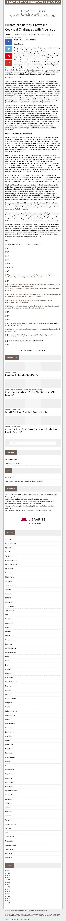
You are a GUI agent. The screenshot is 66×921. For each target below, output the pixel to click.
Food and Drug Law (10, 680)
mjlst (12, 37)
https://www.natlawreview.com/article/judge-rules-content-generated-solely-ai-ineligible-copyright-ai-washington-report (31, 274)
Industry (7, 705)
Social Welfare (9, 801)
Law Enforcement (10, 722)
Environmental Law (10, 650)
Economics (8, 625)
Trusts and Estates (10, 843)
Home (6, 908)
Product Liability (9, 768)
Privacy (7, 763)
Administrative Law (10, 541)
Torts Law (8, 826)
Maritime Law (9, 743)
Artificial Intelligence (21, 35)
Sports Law (8, 814)
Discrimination (9, 621)
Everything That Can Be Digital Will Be (21, 373)
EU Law (7, 659)
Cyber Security (9, 608)
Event (6, 663)
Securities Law (9, 793)
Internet (7, 717)
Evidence (7, 667)
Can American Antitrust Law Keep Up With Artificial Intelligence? (26, 497)
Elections (7, 634)
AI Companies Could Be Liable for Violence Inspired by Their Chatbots (28, 509)
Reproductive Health (11, 789)
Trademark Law (9, 835)
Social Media (8, 797)
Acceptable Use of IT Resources (21, 917)
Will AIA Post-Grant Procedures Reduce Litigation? (27, 410)
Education (8, 629)
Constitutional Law (10, 583)
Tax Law (7, 818)
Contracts (8, 587)
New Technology (33, 387)
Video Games (9, 851)
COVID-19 (8, 596)
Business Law (9, 571)
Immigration (8, 701)
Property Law (9, 772)
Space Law (8, 809)
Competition (8, 579)
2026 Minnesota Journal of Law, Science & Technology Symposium (24, 479)
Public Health (9, 780)
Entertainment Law (10, 646)
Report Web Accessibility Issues (37, 908)
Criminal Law (8, 600)
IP (52, 35)
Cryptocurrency (9, 604)
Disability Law (9, 617)
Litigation (7, 738)
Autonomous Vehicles (11, 562)
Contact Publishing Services (18, 908)
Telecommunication (10, 822)
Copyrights (8, 592)
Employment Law (10, 638)
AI (13, 35)
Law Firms (8, 726)
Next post (40, 348)
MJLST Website (9, 475)
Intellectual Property (43, 35)
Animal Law (8, 550)
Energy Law (8, 642)
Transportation (9, 839)
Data (6, 613)
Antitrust (7, 554)
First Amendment (10, 675)
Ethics (7, 654)
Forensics (8, 684)
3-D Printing (8, 537)
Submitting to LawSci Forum (13, 461)
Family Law (8, 671)
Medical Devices (10, 747)
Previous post (26, 348)
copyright (32, 35)
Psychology (8, 776)
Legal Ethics (8, 734)
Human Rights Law (10, 696)
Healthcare (8, 692)
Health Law (8, 688)
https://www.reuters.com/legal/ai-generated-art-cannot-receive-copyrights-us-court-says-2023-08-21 (29, 299)
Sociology (8, 805)
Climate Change (9, 575)
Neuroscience (9, 751)
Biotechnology (9, 567)
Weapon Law (8, 856)
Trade (6, 830)
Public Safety (9, 784)
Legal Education (9, 730)
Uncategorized (9, 847)
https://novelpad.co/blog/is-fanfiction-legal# (24, 321)
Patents (40, 387)
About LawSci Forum (11, 457)
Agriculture (8, 546)
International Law (10, 713)
